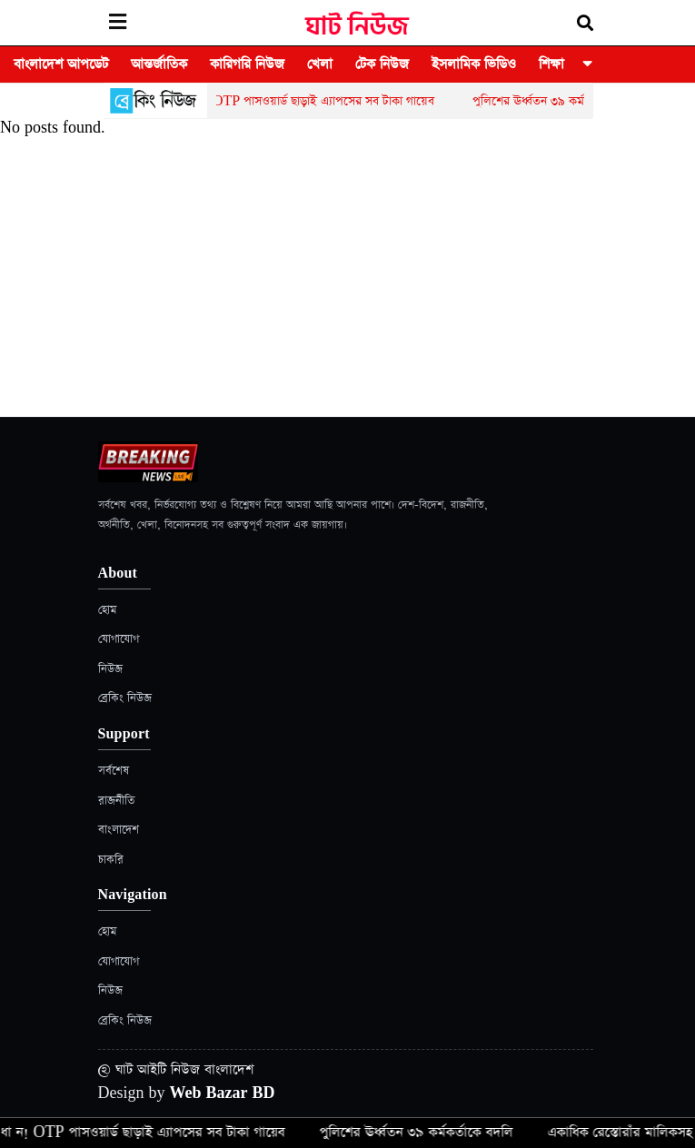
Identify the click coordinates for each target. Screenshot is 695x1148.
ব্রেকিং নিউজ (125, 698)
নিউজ (110, 669)
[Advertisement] (347, 280)
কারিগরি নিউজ (247, 64)
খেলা (320, 64)
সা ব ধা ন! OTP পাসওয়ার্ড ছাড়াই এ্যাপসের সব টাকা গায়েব (301, 101)
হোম (107, 610)
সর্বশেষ (113, 770)
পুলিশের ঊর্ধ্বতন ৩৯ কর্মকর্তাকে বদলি (563, 101)
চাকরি (111, 859)
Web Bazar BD (222, 1093)
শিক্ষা (551, 64)
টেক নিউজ (382, 64)
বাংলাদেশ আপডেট (61, 64)
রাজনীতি (116, 800)
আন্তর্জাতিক (159, 64)
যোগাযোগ (118, 639)
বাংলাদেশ (118, 829)
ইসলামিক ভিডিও (474, 64)
